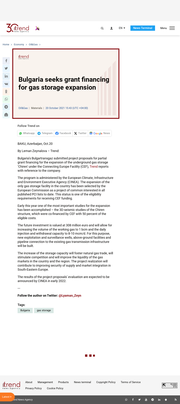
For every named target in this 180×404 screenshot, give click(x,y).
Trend (94, 166)
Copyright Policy (105, 382)
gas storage (44, 310)
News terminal (82, 382)
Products (63, 382)
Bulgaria (25, 310)
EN (120, 28)
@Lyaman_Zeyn (70, 295)
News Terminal (142, 28)
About (28, 382)
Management (45, 382)
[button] (6, 61)
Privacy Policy (33, 388)
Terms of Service (131, 382)
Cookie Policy (55, 388)
